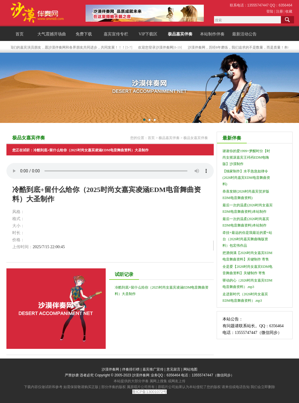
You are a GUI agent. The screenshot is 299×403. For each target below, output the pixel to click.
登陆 (269, 11)
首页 (19, 34)
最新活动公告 (244, 34)
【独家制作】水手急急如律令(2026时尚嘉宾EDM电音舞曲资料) (246, 177)
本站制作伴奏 (212, 34)
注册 (279, 11)
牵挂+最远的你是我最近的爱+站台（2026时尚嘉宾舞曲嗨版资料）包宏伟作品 (247, 239)
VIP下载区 (148, 34)
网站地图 (190, 369)
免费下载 (84, 34)
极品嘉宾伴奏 (180, 34)
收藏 (288, 11)
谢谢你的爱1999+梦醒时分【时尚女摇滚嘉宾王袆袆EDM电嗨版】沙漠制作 (246, 157)
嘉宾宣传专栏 (116, 34)
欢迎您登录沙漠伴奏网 (156, 47)
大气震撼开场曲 (51, 34)
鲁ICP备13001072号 (149, 392)
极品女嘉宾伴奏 (195, 138)
